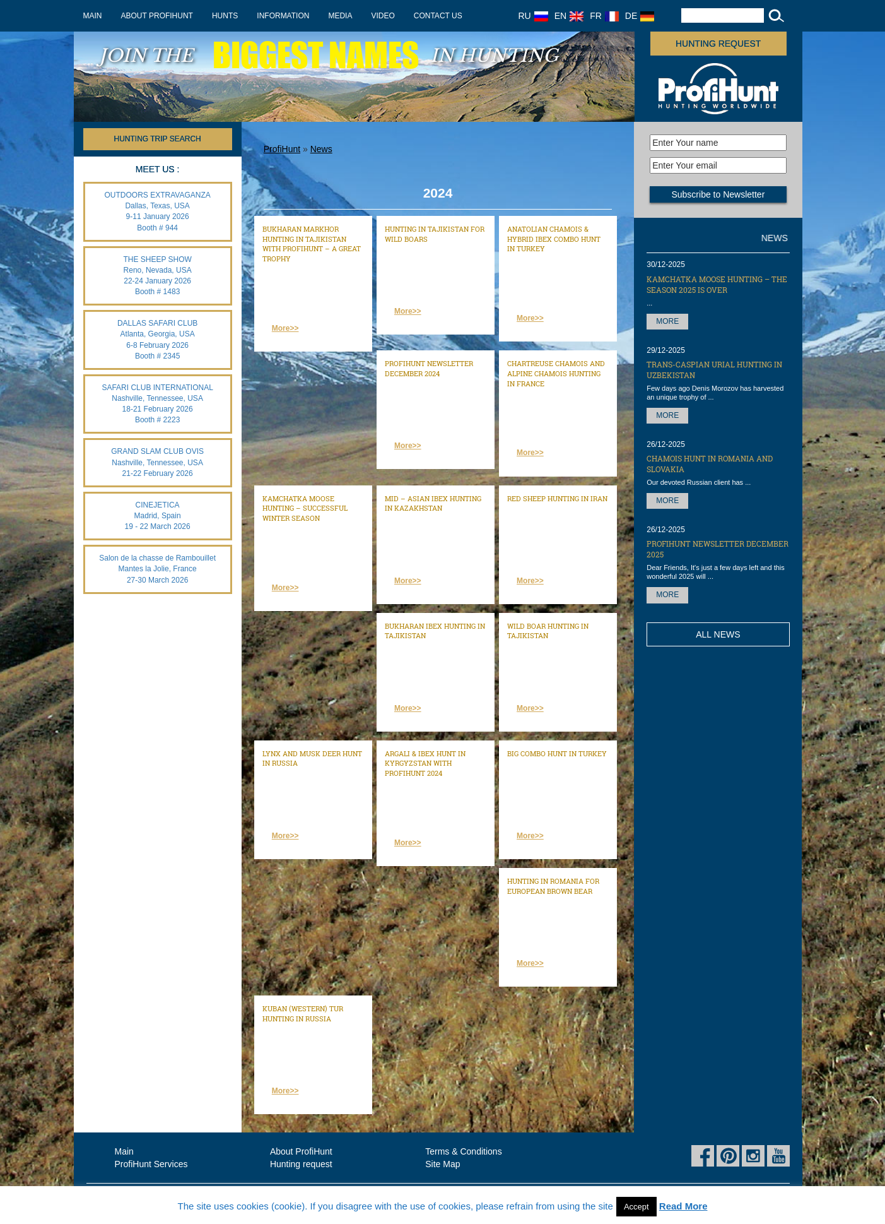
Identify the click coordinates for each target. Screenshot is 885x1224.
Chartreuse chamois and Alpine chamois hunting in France (556, 373)
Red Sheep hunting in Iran (557, 498)
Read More (683, 1206)
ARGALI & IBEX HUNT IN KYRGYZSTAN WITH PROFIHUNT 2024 (425, 763)
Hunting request (718, 44)
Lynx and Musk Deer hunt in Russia (312, 758)
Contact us (438, 15)
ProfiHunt (282, 149)
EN (568, 16)
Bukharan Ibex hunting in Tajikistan (435, 631)
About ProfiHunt (157, 15)
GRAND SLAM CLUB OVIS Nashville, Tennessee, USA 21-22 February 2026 (157, 462)
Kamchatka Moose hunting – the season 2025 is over (717, 284)
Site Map (442, 1164)
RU (533, 16)
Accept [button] (636, 1206)
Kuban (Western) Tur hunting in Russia (302, 1013)
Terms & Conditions (463, 1151)
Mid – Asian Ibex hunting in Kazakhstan (433, 503)
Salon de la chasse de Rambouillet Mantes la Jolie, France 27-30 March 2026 (157, 569)
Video (382, 15)
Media (340, 15)
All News (718, 634)
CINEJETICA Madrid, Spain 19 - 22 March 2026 (157, 516)
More (667, 321)
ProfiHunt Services (151, 1164)
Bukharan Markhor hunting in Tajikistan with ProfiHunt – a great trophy (311, 243)
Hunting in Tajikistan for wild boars (434, 234)
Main (92, 15)
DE (639, 16)
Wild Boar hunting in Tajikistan (548, 631)
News (321, 149)
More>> (285, 328)
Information (283, 15)
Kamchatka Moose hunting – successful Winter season (305, 508)
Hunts (225, 15)
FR (604, 16)
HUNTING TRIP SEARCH (157, 138)
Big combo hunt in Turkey (557, 753)
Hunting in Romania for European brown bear (553, 886)
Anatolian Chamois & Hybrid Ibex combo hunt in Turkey (554, 238)
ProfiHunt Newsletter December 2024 (429, 368)
